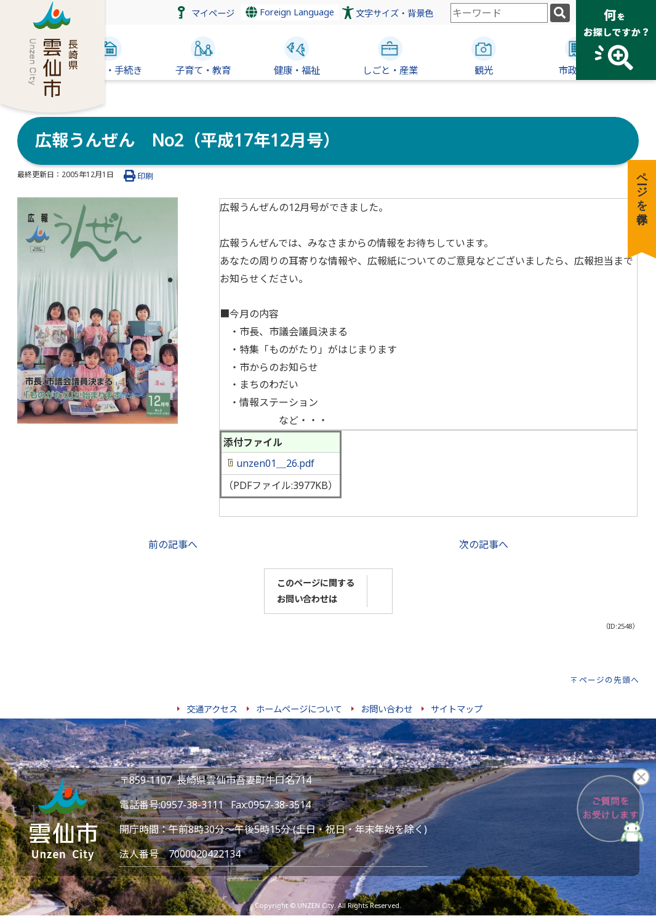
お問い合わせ (386, 709)
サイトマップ (456, 709)
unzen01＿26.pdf (271, 463)
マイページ (212, 13)
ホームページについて (299, 709)
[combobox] (499, 13)
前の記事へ (173, 544)
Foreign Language (290, 12)
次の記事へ (483, 544)
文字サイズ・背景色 (394, 13)
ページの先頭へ (609, 679)
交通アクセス (212, 709)
